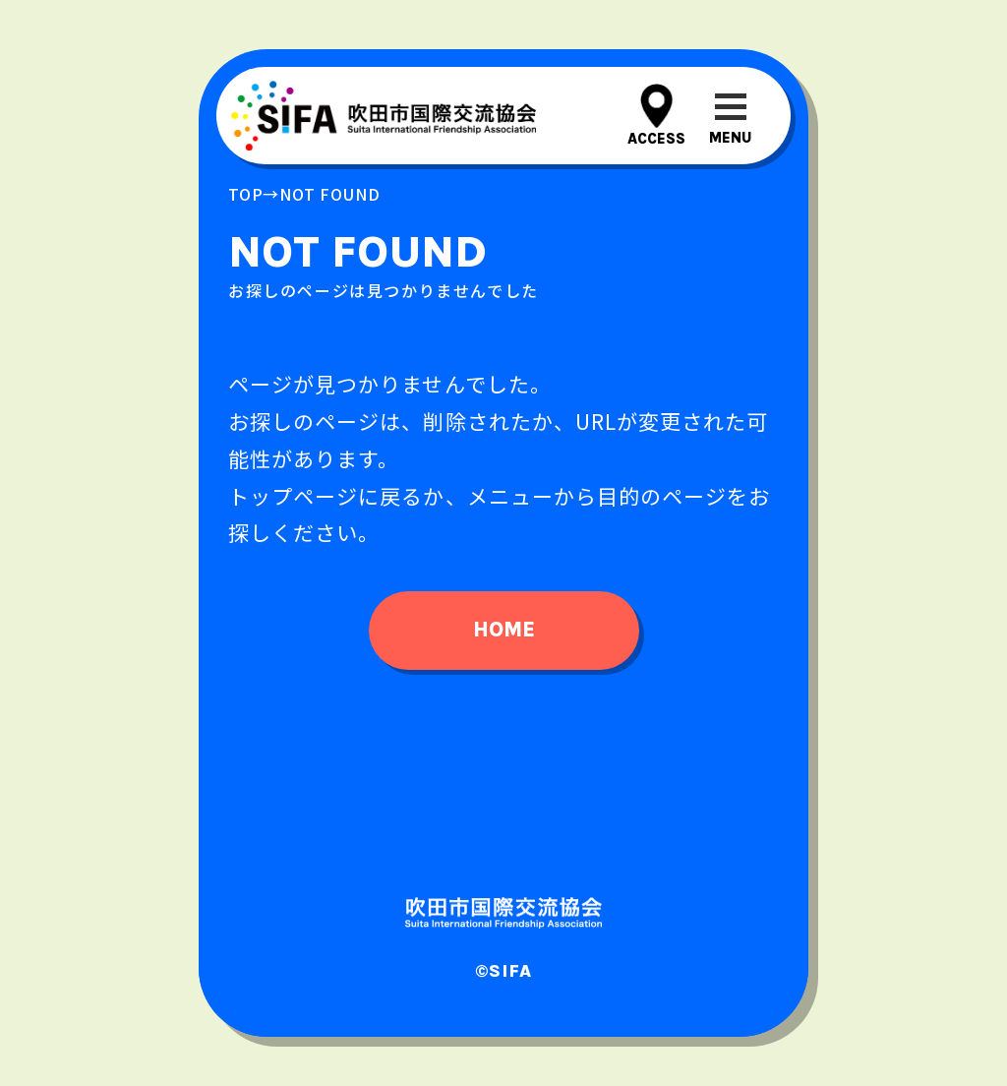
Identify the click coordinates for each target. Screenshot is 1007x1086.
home (504, 629)
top (245, 194)
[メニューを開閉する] (730, 116)
